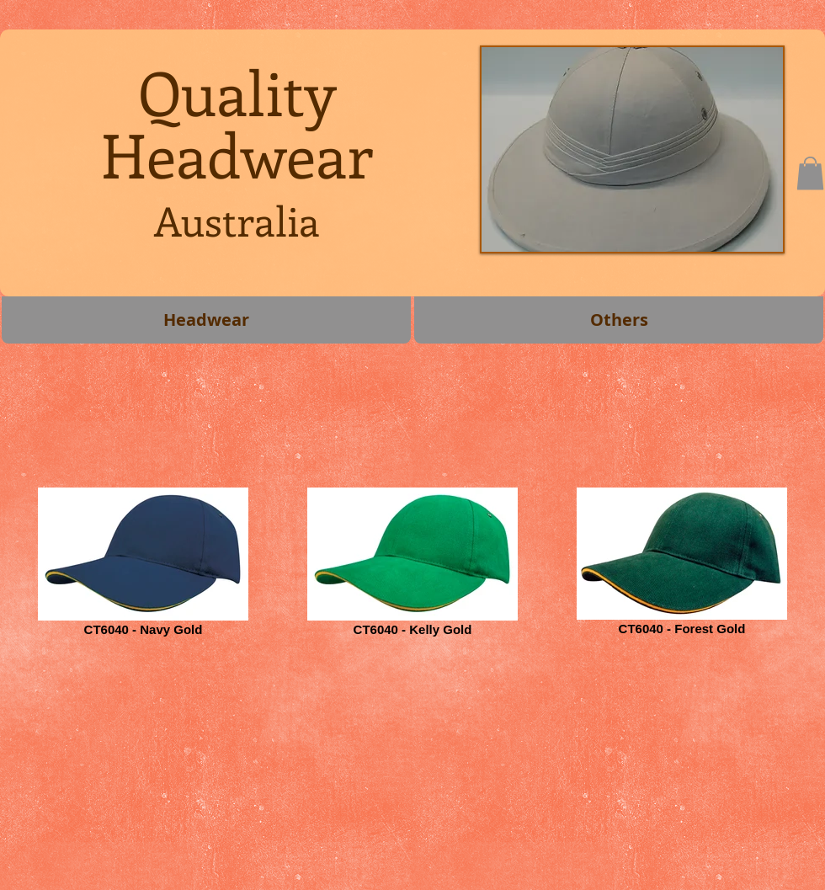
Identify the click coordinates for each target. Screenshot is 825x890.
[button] (810, 173)
